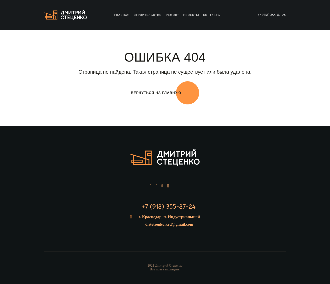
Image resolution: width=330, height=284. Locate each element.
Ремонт (172, 15)
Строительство (148, 15)
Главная (122, 15)
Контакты (212, 15)
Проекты (191, 15)
